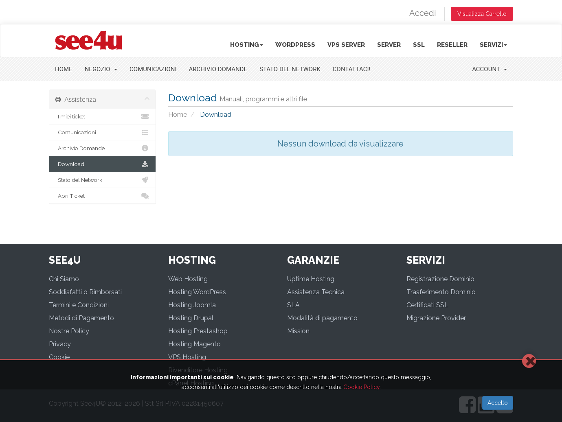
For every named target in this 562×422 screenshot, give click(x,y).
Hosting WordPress (197, 292)
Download (102, 164)
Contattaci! (352, 69)
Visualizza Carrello (482, 14)
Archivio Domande (218, 69)
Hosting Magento (194, 344)
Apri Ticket (102, 196)
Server (389, 44)
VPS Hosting (187, 357)
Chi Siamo (64, 279)
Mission (298, 331)
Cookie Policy (361, 387)
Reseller (452, 44)
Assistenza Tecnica (316, 292)
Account (489, 69)
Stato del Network (290, 69)
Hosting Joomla (192, 305)
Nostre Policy (69, 331)
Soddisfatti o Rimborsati (85, 292)
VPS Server (346, 44)
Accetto (497, 403)
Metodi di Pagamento (81, 318)
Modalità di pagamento (322, 318)
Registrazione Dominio (440, 279)
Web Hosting (188, 279)
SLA (293, 305)
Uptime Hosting (310, 279)
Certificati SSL (427, 305)
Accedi (422, 13)
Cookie (59, 357)
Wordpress (295, 44)
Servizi (493, 44)
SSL (419, 44)
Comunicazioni (153, 69)
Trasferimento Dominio (441, 292)
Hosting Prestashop (198, 331)
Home (63, 69)
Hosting (246, 44)
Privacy (60, 344)
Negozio (101, 69)
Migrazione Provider (436, 318)
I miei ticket (102, 116)
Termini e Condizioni (79, 305)
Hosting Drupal (190, 318)
